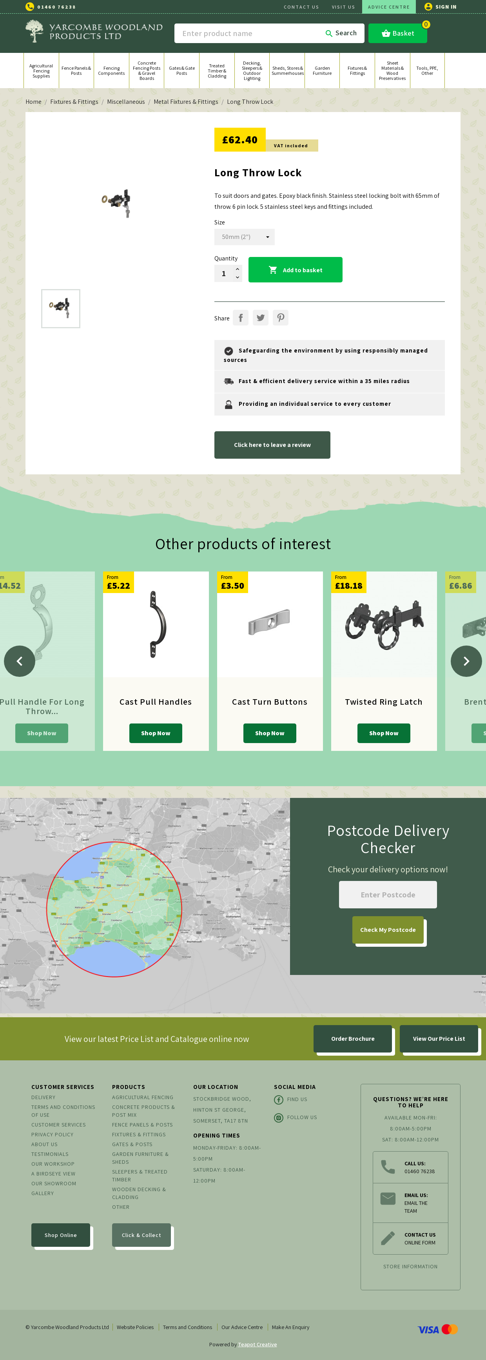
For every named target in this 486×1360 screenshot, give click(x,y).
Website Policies (135, 1327)
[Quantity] (223, 273)
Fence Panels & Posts (142, 1124)
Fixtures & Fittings (139, 1134)
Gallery (42, 1193)
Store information (410, 1266)
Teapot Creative (257, 1344)
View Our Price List (439, 1038)
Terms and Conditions (187, 1327)
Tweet (260, 318)
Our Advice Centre (242, 1327)
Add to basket (295, 270)
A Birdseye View (53, 1173)
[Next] (466, 661)
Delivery (43, 1097)
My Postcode (388, 930)
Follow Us (295, 1118)
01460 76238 (56, 7)
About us (44, 1144)
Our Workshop (53, 1163)
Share (240, 318)
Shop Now (41, 733)
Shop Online (61, 1235)
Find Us (290, 1100)
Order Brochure (353, 1038)
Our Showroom (53, 1183)
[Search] (269, 33)
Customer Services (58, 1124)
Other (121, 1206)
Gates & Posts (132, 1144)
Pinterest (280, 318)
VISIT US (343, 7)
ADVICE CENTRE (389, 7)
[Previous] (19, 661)
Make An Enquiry (290, 1327)
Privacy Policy (52, 1134)
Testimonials (50, 1153)
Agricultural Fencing (143, 1097)
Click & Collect (141, 1235)
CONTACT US (301, 7)
